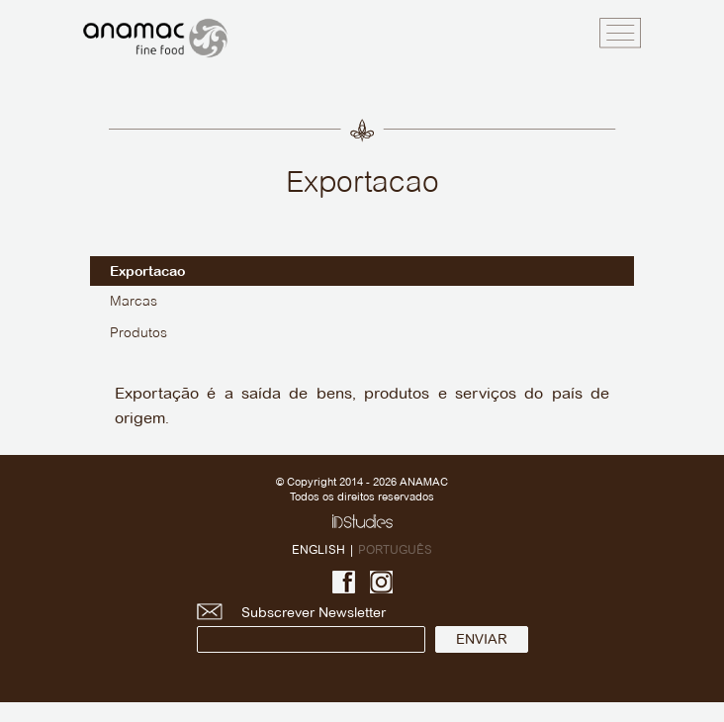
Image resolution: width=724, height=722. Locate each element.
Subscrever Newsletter (311, 628)
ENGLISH (318, 549)
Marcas (133, 302)
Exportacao (147, 271)
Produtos (138, 333)
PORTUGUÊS (395, 549)
